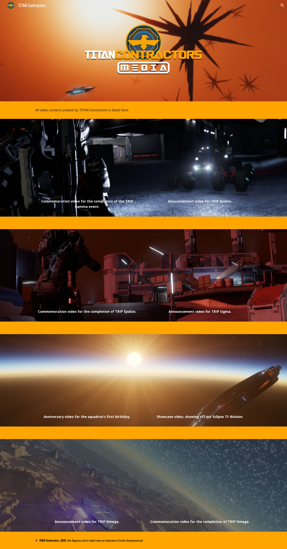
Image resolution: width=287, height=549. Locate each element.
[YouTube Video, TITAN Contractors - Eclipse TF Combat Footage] (199, 375)
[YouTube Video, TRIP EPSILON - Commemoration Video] (87, 270)
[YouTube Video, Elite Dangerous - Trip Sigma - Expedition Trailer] (199, 270)
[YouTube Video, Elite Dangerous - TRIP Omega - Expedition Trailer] (87, 480)
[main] (143, 110)
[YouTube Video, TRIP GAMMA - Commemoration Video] (87, 159)
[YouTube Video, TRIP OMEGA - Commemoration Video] (199, 480)
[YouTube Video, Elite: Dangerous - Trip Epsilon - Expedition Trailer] (199, 159)
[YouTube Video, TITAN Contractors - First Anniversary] (87, 375)
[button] (282, 5)
